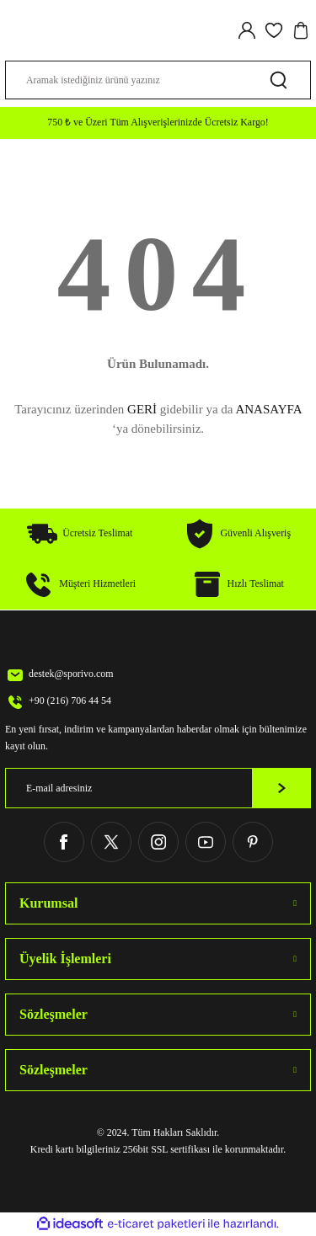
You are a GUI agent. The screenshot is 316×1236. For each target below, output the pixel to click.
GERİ (142, 409)
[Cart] (301, 30)
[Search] (158, 80)
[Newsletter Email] (158, 788)
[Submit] (281, 788)
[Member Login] (247, 30)
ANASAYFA (268, 409)
